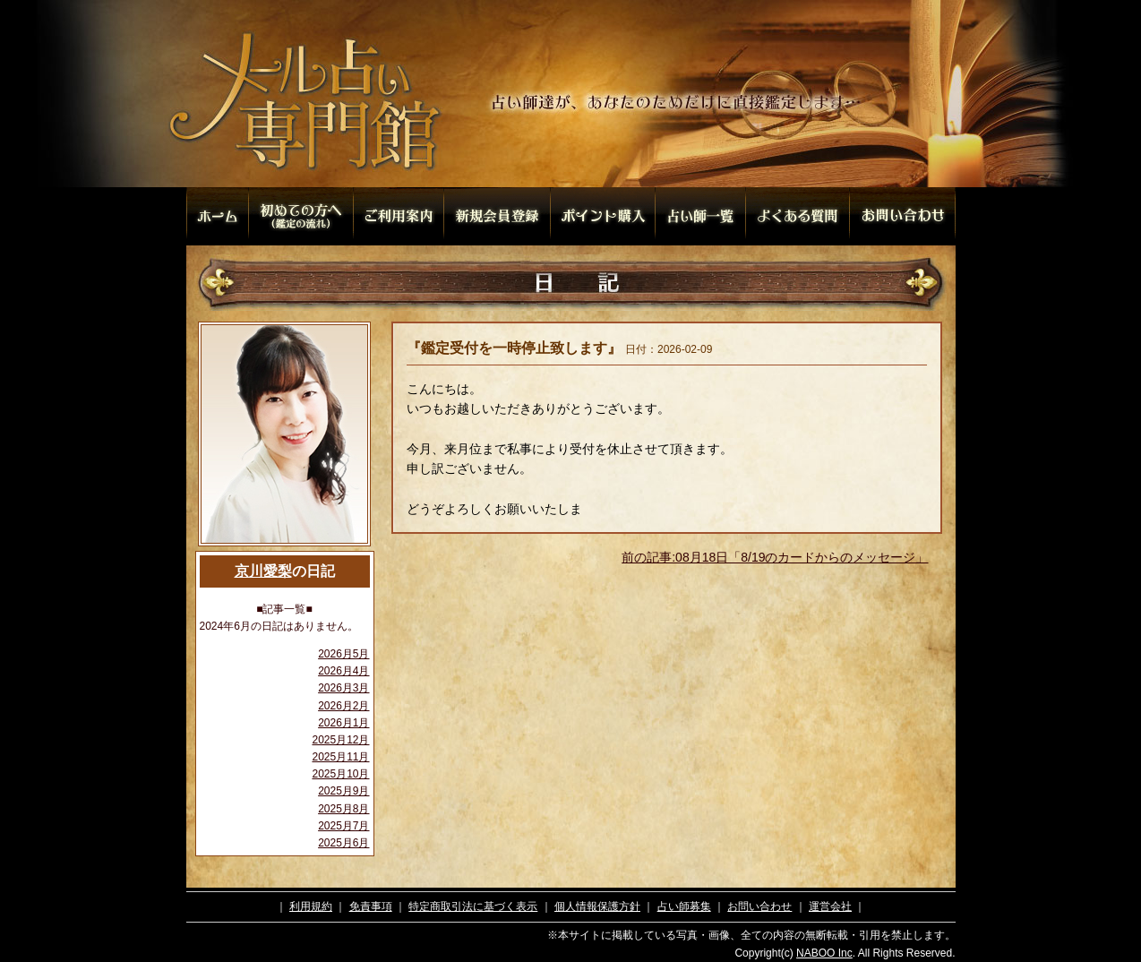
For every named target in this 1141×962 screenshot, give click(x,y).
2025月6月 (343, 843)
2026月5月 (343, 654)
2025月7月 (343, 826)
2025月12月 (340, 740)
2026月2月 (343, 706)
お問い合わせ (759, 906)
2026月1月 (343, 723)
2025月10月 (340, 774)
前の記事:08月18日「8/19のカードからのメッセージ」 (775, 557)
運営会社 (830, 906)
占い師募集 (684, 906)
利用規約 (310, 906)
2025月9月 (343, 791)
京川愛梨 (263, 571)
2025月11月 (340, 757)
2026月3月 (343, 688)
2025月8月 (343, 809)
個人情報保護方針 (597, 906)
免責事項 (370, 906)
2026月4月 (343, 671)
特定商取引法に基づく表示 (472, 906)
